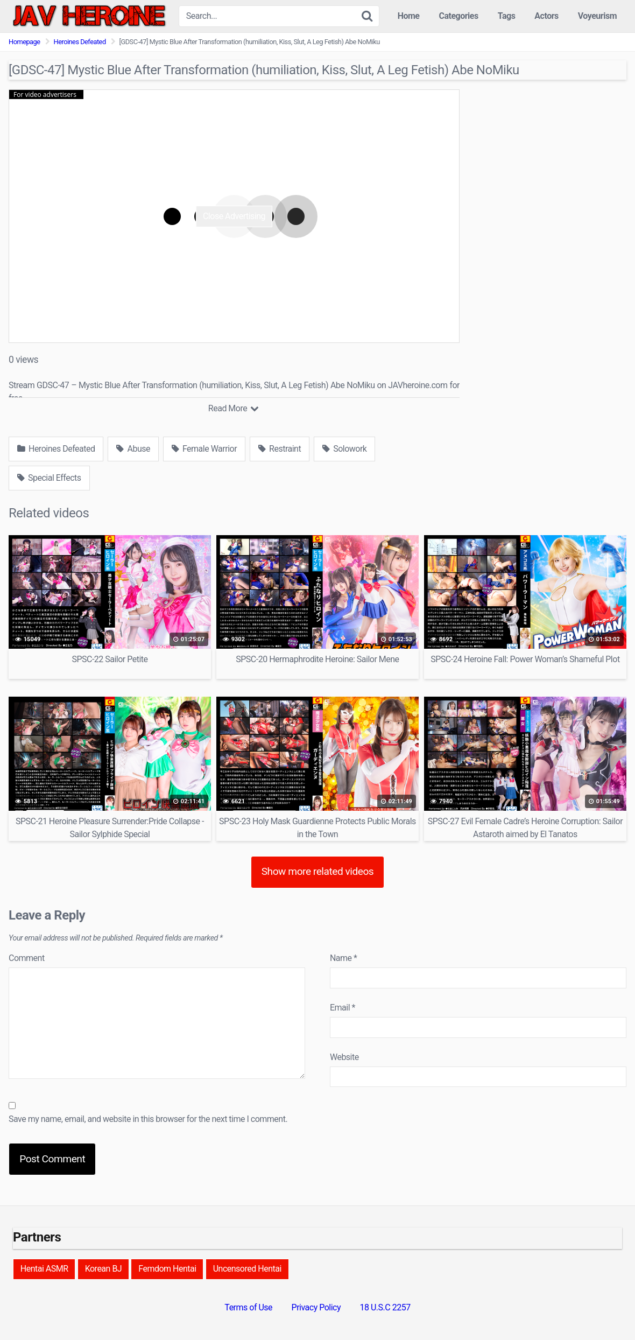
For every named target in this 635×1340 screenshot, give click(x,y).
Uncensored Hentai (247, 1269)
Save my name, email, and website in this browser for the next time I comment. (148, 1119)
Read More (233, 408)
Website (344, 1057)
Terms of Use (248, 1307)
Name (343, 958)
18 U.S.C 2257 (385, 1307)
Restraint (279, 449)
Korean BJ (103, 1269)
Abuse (133, 449)
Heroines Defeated (80, 42)
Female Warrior (204, 449)
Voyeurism (597, 16)
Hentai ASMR (44, 1269)
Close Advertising (234, 216)
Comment (27, 958)
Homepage (24, 42)
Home (409, 16)
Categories (458, 16)
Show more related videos (318, 871)
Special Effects (49, 478)
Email (342, 1007)
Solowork (344, 449)
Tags (507, 16)
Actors (546, 16)
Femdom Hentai (167, 1269)
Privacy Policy (316, 1307)
